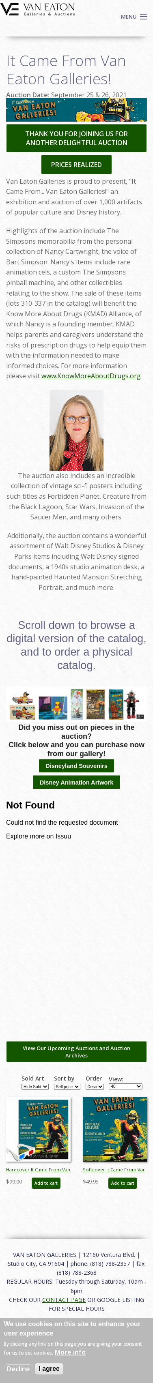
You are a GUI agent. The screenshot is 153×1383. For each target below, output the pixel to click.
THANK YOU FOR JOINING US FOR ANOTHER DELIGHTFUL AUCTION (76, 138)
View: (116, 1079)
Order (94, 1078)
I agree (49, 1368)
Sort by (64, 1078)
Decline (18, 1368)
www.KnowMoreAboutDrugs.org (91, 375)
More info (70, 1352)
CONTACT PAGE (64, 1300)
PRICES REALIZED (76, 164)
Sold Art (33, 1078)
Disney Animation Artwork (77, 782)
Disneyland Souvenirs (76, 766)
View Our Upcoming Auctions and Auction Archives (76, 1051)
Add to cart (46, 1183)
